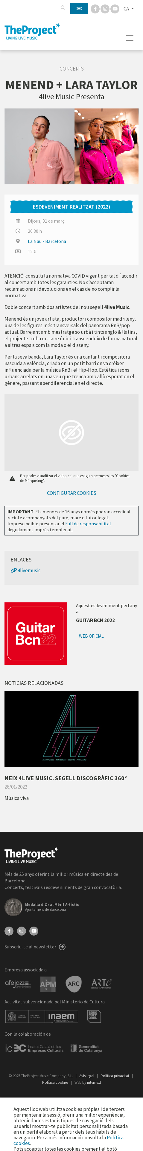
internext (94, 1082)
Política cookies (55, 1082)
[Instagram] (105, 8)
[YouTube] (33, 930)
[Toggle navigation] (130, 38)
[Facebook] (96, 8)
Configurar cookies (71, 493)
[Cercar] (63, 8)
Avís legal (87, 1075)
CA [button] (127, 8)
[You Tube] (114, 8)
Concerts (72, 68)
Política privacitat (115, 1075)
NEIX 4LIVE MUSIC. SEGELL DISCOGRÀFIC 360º (65, 778)
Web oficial (91, 636)
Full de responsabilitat (88, 523)
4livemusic (25, 570)
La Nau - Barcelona (47, 241)
